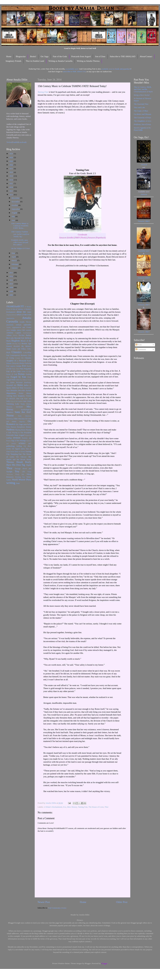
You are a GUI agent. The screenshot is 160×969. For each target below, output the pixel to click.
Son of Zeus (100, 56)
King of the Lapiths (16, 401)
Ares (8, 330)
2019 (11, 176)
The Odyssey (21, 457)
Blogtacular (21, 56)
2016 (11, 187)
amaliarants (9, 325)
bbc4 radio (10, 338)
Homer (21, 393)
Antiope (18, 325)
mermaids (19, 407)
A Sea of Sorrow (17, 309)
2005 (11, 295)
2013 (11, 273)
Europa (18, 366)
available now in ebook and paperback (116, 69)
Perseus (28, 427)
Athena (8, 335)
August (15, 213)
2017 (11, 183)
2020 (11, 172)
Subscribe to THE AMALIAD (122, 56)
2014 (11, 195)
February (15, 264)
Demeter (9, 363)
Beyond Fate (19, 338)
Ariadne (13, 330)
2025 (11, 157)
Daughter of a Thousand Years (18, 361)
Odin (15, 419)
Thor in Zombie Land (35, 61)
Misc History (72, 807)
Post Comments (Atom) (57, 908)
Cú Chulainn (26, 358)
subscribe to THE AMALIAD (74, 71)
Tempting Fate (16, 454)
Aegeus (8, 315)
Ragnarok (28, 435)
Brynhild (17, 346)
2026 (11, 154)
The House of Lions (96, 807)
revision (16, 437)
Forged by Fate (18, 377)
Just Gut (19, 398)
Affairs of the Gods (23, 315)
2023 (11, 161)
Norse (10, 415)
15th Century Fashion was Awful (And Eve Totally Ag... (20, 234)
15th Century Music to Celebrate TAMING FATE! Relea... (20, 225)
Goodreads (82, 234)
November (16, 201)
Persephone (21, 427)
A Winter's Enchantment (53, 807)
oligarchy (22, 421)
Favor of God (11, 374)
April (14, 257)
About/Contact (146, 56)
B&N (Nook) (81, 237)
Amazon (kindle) (66, 237)
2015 (11, 191)
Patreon (13, 427)
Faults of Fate (26, 371)
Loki (17, 404)
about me (21, 312)
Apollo (8, 327)
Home (8, 56)
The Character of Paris (142, 117)
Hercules (21, 390)
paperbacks (27, 424)
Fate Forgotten (25, 369)
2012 (11, 276)
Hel (15, 385)
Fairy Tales (15, 369)
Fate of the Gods (60, 56)
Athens (15, 335)
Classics (16, 352)
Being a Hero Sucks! (142, 95)
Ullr (23, 472)
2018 (11, 180)
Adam (29, 312)
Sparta (12, 451)
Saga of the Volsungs (18, 441)
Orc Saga (44, 56)
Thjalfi (28, 465)
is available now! (72, 69)
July (13, 216)
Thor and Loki (139, 107)
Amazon (143, 165)
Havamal (19, 382)
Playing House (20, 430)
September (16, 209)
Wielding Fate (20, 477)
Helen (20, 385)
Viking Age (19, 474)
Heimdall (9, 385)
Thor (106, 807)
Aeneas (13, 315)
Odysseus (21, 419)
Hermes (28, 390)
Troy (17, 471)
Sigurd (17, 449)
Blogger (104, 963)
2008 (11, 291)
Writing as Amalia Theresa (88, 61)
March (14, 260)
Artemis (28, 330)
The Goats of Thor (141, 111)
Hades (12, 382)
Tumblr (15, 142)
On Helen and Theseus (142, 114)
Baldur (28, 335)
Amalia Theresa (25, 322)
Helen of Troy (17, 388)
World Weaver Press (21, 479)
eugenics (13, 366)
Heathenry (27, 382)
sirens (23, 449)
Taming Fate (43, 92)
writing (10, 483)
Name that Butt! (23, 412)
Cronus (17, 358)
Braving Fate (16, 343)
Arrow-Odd (21, 330)
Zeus (18, 483)
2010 (11, 284)
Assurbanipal (27, 333)
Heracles (14, 390)
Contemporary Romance (18, 355)
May (14, 253)
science (22, 443)
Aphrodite (27, 325)
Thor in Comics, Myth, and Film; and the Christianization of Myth (143, 89)
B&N (148, 221)
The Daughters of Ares (142, 121)
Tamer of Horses (20, 451)
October (15, 205)
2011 (11, 280)
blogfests (15, 340)
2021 (11, 169)
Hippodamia (11, 393)
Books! (33, 56)
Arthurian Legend (13, 333)
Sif (13, 449)
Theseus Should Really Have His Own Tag (18, 463)
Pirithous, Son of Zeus (142, 124)
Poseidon (27, 432)
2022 (11, 165)
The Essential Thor (141, 104)
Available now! (144, 251)
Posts (139, 345)
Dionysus (15, 363)
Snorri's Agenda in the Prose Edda (142, 129)
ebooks (21, 363)
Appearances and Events (21, 327)
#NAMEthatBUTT (15, 306)
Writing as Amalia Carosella (60, 61)
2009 (11, 287)
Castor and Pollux (19, 349)
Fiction (21, 374)
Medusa (28, 404)
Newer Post (44, 902)
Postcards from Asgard (81, 56)
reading (8, 438)
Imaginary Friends (13, 61)
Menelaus (9, 407)
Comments (141, 349)
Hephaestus (27, 388)
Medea (23, 404)
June (14, 220)
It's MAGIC (10, 399)
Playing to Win (17, 432)
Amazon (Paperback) (97, 237)
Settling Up (21, 446)
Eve (64, 807)
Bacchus (21, 335)
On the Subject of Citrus (20, 248)
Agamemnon (10, 318)
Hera (8, 390)
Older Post (121, 902)
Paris (8, 427)
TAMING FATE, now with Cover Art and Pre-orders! (19, 242)
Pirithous (10, 429)
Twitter (9, 142)
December (16, 198)
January (15, 268)
